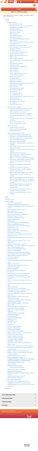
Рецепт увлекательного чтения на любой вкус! (19, 273)
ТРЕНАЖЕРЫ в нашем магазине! (15, 341)
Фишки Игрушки (13, 40)
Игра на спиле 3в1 (14, 71)
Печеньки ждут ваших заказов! (15, 334)
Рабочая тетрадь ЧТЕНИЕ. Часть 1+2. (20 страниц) (22, 179)
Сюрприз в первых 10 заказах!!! (15, 336)
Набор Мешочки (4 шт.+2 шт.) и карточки (20, 110)
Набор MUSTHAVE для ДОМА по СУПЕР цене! (18, 303)
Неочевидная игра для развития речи (17, 270)
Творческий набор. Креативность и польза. (18, 265)
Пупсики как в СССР (12, 125)
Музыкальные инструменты (14, 232)
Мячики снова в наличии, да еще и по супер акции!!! (20, 345)
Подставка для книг (12, 235)
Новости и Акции (9, 201)
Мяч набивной (13, 103)
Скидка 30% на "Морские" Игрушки (16, 309)
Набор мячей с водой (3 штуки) (17, 101)
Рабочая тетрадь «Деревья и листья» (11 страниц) (22, 177)
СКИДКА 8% (10, 311)
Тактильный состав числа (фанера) (18, 45)
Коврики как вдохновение (14, 219)
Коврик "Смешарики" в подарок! (15, 357)
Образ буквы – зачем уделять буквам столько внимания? (21, 245)
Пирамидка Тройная (14, 65)
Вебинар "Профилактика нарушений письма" (18, 350)
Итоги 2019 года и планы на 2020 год (16, 291)
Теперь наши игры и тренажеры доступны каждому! (20, 234)
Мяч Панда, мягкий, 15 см (16, 99)
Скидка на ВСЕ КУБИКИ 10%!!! (15, 317)
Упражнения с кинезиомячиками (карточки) (20, 134)
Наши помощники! (12, 211)
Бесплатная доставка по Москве (15, 337)
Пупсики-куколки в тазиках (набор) (18, 129)
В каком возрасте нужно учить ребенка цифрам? (19, 253)
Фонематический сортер (15, 50)
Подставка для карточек (15, 37)
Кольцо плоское (13, 86)
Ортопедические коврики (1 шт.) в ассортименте (21, 25)
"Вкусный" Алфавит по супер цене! (16, 313)
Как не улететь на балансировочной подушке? (19, 252)
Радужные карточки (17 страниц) (18, 152)
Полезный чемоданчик (13, 257)
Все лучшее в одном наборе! (14, 379)
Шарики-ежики (13, 56)
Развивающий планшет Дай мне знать (19, 27)
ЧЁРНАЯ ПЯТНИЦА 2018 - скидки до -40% (18, 306)
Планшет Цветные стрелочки (17, 53)
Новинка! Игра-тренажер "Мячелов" (16, 376)
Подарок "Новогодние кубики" (15, 371)
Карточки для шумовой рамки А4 (18, 139)
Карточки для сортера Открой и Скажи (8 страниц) (22, 159)
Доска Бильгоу (13, 91)
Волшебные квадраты (15, 29)
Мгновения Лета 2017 (13, 316)
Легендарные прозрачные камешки (16, 217)
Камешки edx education (15, 130)
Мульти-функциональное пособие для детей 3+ (19, 290)
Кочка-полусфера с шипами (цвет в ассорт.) (20, 47)
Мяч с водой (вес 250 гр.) (16, 94)
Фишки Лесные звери (15, 32)
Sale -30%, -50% (11, 322)
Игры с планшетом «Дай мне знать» (16, 209)
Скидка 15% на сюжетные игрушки (16, 308)
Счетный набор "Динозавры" (17, 75)
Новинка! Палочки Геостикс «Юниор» (17, 369)
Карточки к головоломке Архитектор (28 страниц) (22, 157)
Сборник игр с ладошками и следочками (19, 167)
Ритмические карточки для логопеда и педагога (21, 138)
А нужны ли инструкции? (14, 267)
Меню (2, 2)
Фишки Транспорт (14, 34)
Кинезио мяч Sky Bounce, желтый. (18, 123)
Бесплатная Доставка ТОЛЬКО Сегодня (17, 248)
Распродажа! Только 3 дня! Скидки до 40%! (18, 275)
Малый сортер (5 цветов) (16, 79)
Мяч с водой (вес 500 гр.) (16, 93)
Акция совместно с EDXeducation (15, 377)
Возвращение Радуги (12, 258)
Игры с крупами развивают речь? (16, 247)
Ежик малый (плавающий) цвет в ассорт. (19, 38)
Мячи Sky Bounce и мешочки (14, 107)
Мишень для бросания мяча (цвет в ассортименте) (22, 96)
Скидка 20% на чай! (12, 321)
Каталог (7, 20)
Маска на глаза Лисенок (15, 76)
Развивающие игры (12, 22)
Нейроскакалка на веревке (16, 84)
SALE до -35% (11, 304)
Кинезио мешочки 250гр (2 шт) (17, 121)
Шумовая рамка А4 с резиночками (18, 66)
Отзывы (7, 198)
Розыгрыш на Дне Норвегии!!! (15, 326)
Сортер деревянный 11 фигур (17, 88)
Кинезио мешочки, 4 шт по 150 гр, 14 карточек (21, 113)
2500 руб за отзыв (12, 319)
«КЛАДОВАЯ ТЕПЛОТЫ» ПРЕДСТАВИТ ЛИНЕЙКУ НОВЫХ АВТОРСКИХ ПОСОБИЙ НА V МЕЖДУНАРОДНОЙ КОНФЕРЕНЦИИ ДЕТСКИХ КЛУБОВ (21, 360)
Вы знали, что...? (12, 271)
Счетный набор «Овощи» (16, 35)
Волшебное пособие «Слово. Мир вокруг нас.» (19, 204)
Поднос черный (13, 70)
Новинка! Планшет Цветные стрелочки (17, 355)
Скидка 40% (10, 324)
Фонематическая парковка (16, 24)
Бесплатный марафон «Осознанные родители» (19, 222)
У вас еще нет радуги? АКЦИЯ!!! (15, 339)
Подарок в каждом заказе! (14, 327)
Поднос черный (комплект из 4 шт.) (18, 73)
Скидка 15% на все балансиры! (15, 202)
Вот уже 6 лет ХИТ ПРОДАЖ (14, 250)
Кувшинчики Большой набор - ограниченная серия (20, 332)
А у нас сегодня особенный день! (16, 331)
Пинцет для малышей (15, 48)
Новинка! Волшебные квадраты (15, 365)
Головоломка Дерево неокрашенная (18, 52)
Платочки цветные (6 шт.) (16, 104)
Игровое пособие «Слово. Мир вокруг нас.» (18, 230)
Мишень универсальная (13, 229)
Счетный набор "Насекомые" (16, 58)
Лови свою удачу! (12, 364)
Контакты (7, 388)
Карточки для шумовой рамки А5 (18, 141)
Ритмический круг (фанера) (16, 30)
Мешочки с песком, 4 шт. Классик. (18, 111)
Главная (7, 19)
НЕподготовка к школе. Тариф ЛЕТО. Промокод (19, 225)
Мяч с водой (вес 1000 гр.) (16, 89)
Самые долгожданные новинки (15, 216)
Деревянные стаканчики (15, 81)
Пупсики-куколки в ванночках (17, 127)
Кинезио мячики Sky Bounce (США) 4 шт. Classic (21, 108)
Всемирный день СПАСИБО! (14, 329)
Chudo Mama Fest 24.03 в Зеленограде (17, 288)
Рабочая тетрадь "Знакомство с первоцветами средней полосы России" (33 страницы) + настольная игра (21, 186)
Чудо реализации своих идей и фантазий (17, 255)
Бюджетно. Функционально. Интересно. (17, 244)
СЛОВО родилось (12, 220)
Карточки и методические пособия (16, 133)
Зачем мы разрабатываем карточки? (16, 224)
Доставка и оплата (9, 199)
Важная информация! (13, 268)
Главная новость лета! (13, 227)
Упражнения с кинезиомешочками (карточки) (21, 136)
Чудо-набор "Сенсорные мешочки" (16, 212)
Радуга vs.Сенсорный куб (13, 263)
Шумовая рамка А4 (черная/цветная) (19, 55)
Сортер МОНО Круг (14, 68)
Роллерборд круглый (15, 78)
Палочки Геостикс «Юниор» (16, 63)
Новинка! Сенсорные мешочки (17, 367)
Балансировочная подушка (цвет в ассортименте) (22, 83)
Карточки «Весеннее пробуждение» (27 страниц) (21, 172)
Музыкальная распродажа (14, 314)
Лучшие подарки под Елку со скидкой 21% (18, 214)
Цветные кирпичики (14, 98)
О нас (6, 196)
